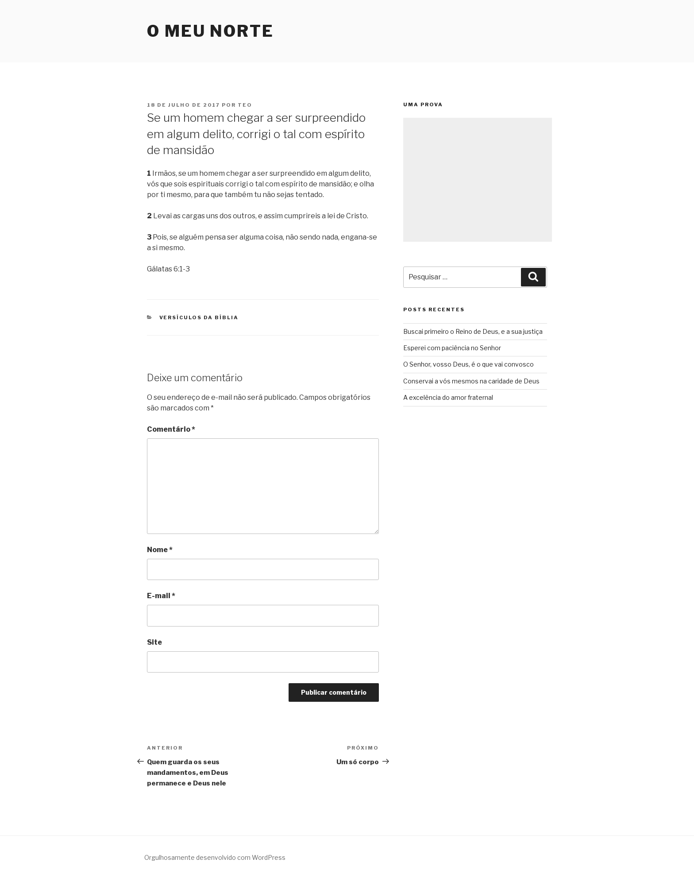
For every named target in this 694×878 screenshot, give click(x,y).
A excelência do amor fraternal (448, 397)
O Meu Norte (210, 31)
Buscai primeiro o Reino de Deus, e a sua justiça (473, 331)
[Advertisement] (477, 180)
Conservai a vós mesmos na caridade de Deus (471, 381)
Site (154, 642)
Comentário (171, 429)
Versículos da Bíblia (199, 317)
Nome (160, 549)
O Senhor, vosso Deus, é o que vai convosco (468, 364)
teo (245, 105)
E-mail (161, 596)
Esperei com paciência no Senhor (452, 348)
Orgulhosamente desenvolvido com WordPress (214, 857)
